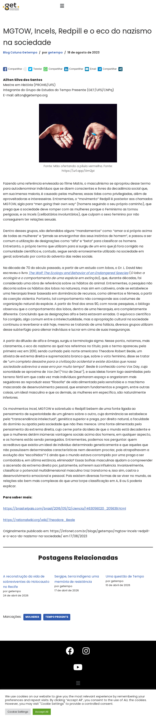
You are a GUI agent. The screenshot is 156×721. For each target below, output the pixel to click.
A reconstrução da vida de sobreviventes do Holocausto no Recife (26, 590)
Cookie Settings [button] (18, 712)
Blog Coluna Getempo (20, 52)
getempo (55, 52)
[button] (61, 6)
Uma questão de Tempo (125, 585)
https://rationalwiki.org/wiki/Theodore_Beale (39, 528)
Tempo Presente (57, 626)
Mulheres (32, 626)
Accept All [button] (41, 712)
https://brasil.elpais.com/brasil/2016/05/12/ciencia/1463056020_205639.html (65, 517)
